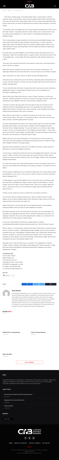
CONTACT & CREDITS (35, 443)
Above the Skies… (8, 354)
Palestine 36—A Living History (11, 332)
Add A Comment (29, 362)
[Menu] (4, 6)
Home (10, 443)
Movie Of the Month (20, 443)
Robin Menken (16, 290)
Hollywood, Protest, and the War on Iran (14, 400)
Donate (29, 1)
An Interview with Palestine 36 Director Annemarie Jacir (18, 394)
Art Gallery (46, 443)
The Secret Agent (8, 406)
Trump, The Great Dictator (38, 332)
